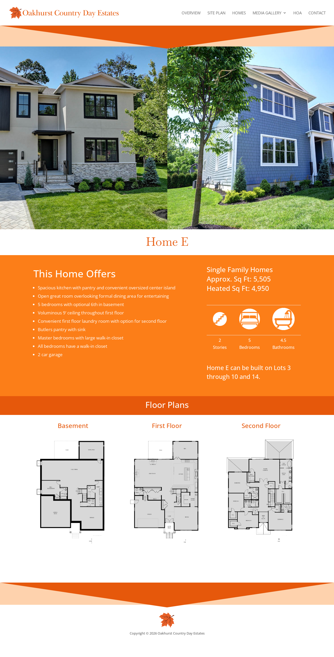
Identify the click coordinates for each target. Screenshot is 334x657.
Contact (317, 13)
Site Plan (216, 13)
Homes (239, 13)
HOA (297, 13)
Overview (191, 13)
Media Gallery (267, 13)
